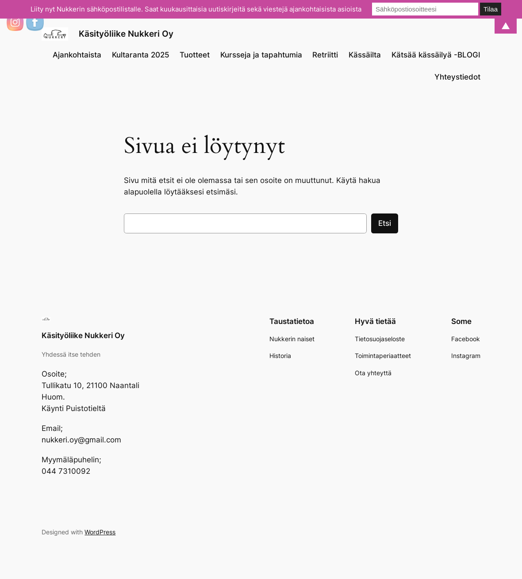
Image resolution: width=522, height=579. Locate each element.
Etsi (384, 223)
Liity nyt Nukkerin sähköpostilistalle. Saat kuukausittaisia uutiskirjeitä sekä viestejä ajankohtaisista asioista (196, 9)
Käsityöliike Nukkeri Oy (126, 34)
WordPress (99, 532)
